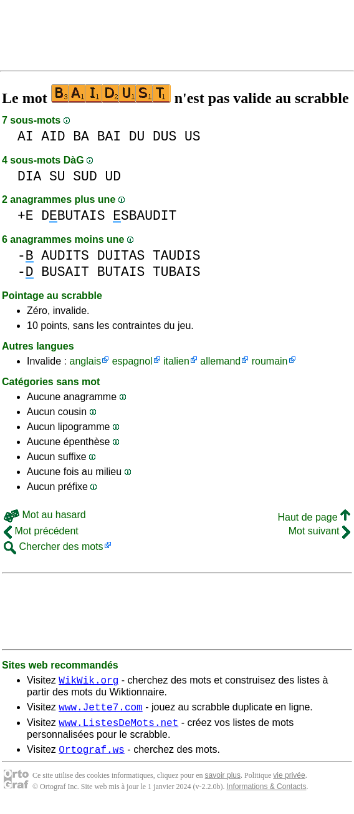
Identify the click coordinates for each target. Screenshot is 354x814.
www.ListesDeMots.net (118, 728)
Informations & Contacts (266, 794)
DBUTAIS (73, 216)
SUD (85, 176)
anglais (85, 361)
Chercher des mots (53, 546)
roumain (270, 361)
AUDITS (65, 256)
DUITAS (121, 256)
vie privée (289, 782)
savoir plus (223, 782)
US (192, 136)
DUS (164, 136)
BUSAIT (65, 272)
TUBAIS (177, 272)
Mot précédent (41, 531)
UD (113, 176)
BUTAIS (121, 272)
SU (57, 176)
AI (25, 136)
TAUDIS (177, 256)
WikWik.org (88, 682)
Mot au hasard (45, 514)
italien (176, 361)
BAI (109, 136)
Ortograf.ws (92, 756)
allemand (220, 361)
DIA (29, 176)
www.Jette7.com (100, 710)
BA (81, 136)
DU (137, 136)
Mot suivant (319, 531)
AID (53, 136)
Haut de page (313, 517)
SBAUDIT (144, 216)
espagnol (132, 361)
